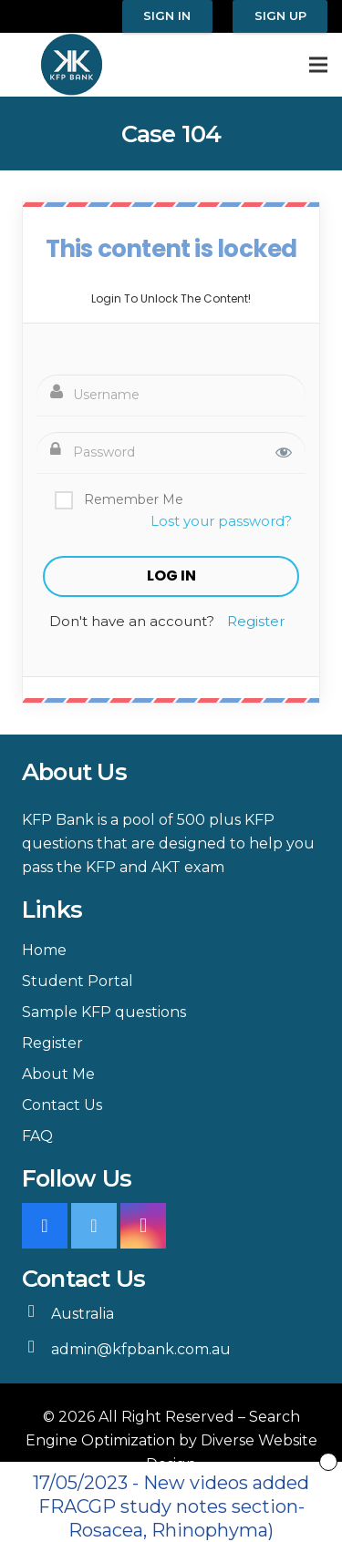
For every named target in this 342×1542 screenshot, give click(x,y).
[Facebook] (44, 1226)
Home (44, 950)
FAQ (37, 1136)
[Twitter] (94, 1226)
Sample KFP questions (104, 1012)
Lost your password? (221, 520)
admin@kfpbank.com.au (141, 1349)
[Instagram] (143, 1226)
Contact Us (62, 1105)
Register (256, 621)
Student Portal (77, 981)
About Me (58, 1074)
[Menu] (318, 64)
